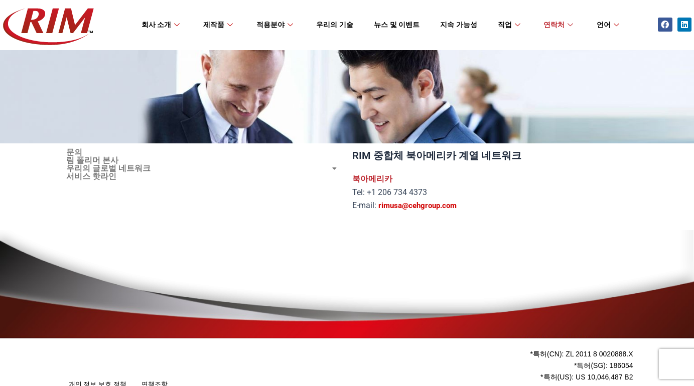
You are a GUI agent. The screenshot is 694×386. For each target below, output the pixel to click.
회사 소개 (161, 25)
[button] (204, 168)
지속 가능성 (458, 25)
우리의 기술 (334, 25)
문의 (74, 152)
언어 (608, 25)
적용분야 (274, 25)
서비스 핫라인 (91, 176)
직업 (509, 25)
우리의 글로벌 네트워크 (204, 168)
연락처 (558, 25)
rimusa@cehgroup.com (420, 205)
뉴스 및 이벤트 (397, 25)
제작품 (218, 25)
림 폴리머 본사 (92, 160)
